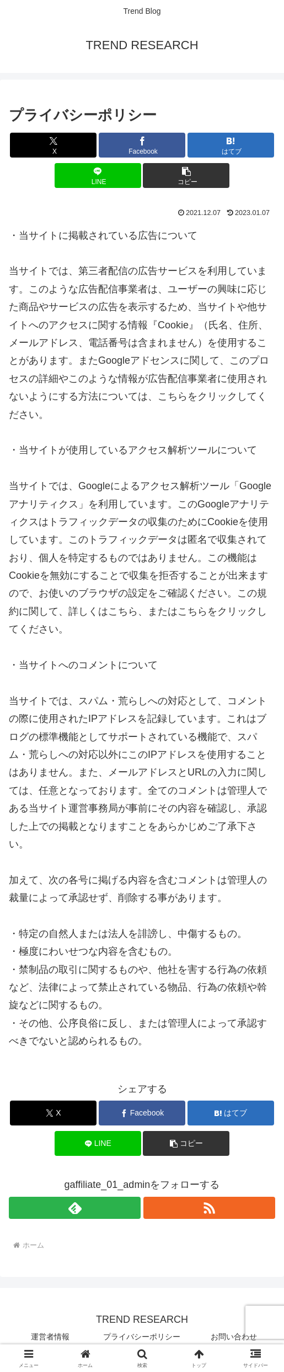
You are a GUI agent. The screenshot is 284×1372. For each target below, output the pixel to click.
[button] (186, 175)
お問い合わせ (234, 1336)
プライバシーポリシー (141, 1336)
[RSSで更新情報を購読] (209, 1208)
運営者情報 (50, 1336)
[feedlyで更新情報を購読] (75, 1208)
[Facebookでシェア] (142, 145)
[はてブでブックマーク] (230, 145)
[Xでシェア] (53, 145)
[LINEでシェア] (98, 175)
